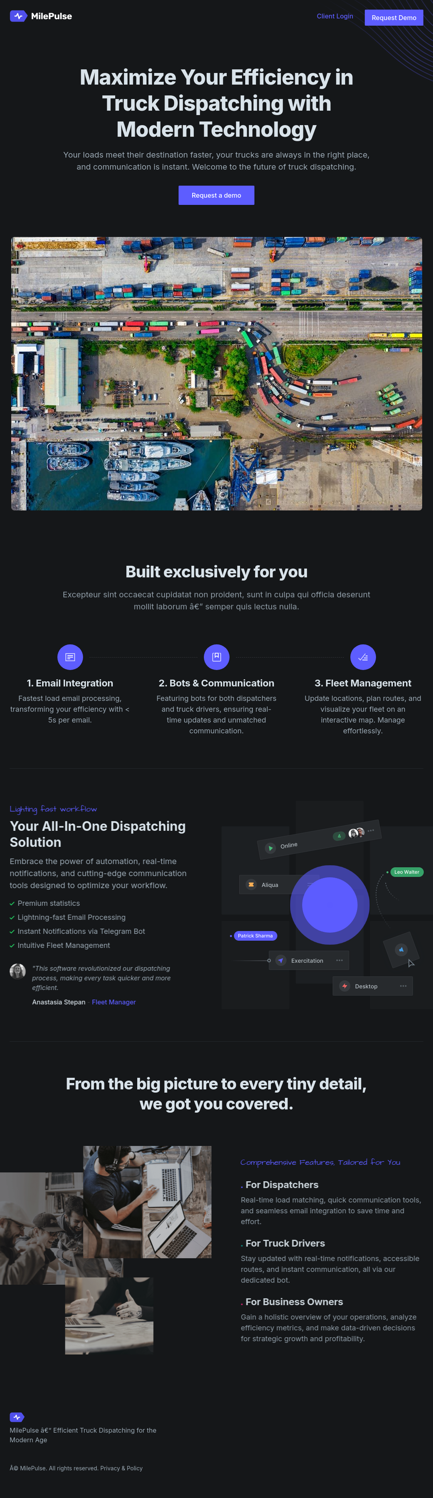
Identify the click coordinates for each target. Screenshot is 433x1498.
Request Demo (394, 18)
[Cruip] (42, 16)
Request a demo (216, 197)
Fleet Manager (111, 1002)
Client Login (335, 16)
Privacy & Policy (121, 1468)
